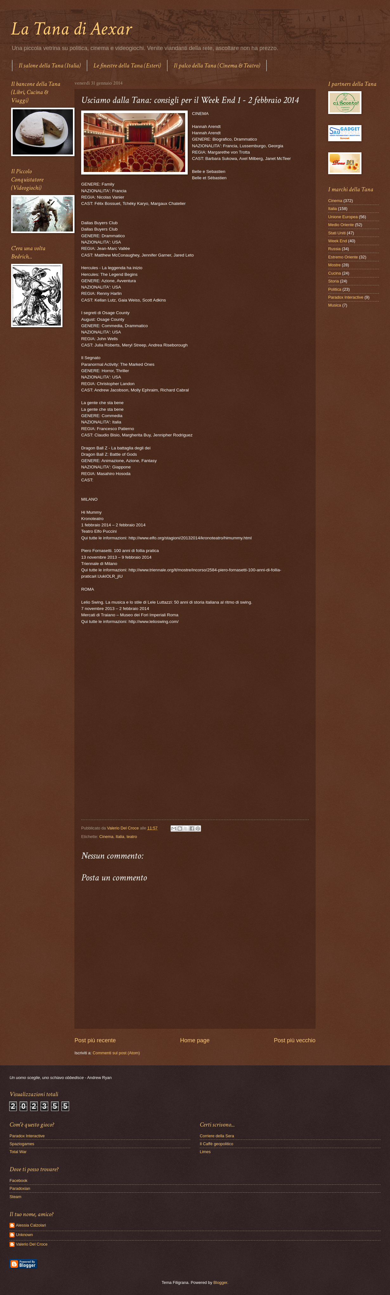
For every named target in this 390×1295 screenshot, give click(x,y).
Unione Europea (343, 216)
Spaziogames (22, 1143)
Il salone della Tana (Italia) (50, 65)
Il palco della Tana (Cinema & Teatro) (217, 65)
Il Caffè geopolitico (216, 1143)
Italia (120, 836)
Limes (205, 1151)
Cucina (334, 273)
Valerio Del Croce (32, 1244)
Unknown (24, 1234)
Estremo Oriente (343, 257)
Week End (337, 240)
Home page (195, 1040)
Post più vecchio (294, 1040)
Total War (18, 1151)
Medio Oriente (341, 224)
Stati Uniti (337, 233)
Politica (334, 289)
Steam (15, 1196)
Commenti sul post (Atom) (116, 1053)
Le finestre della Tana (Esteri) (127, 65)
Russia (334, 248)
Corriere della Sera (217, 1135)
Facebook (19, 1180)
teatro (132, 836)
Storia (333, 281)
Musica (334, 305)
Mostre (334, 265)
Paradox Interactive (345, 297)
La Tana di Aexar (71, 28)
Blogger (220, 1282)
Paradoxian (20, 1188)
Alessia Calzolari (31, 1225)
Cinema (106, 836)
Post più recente (95, 1040)
